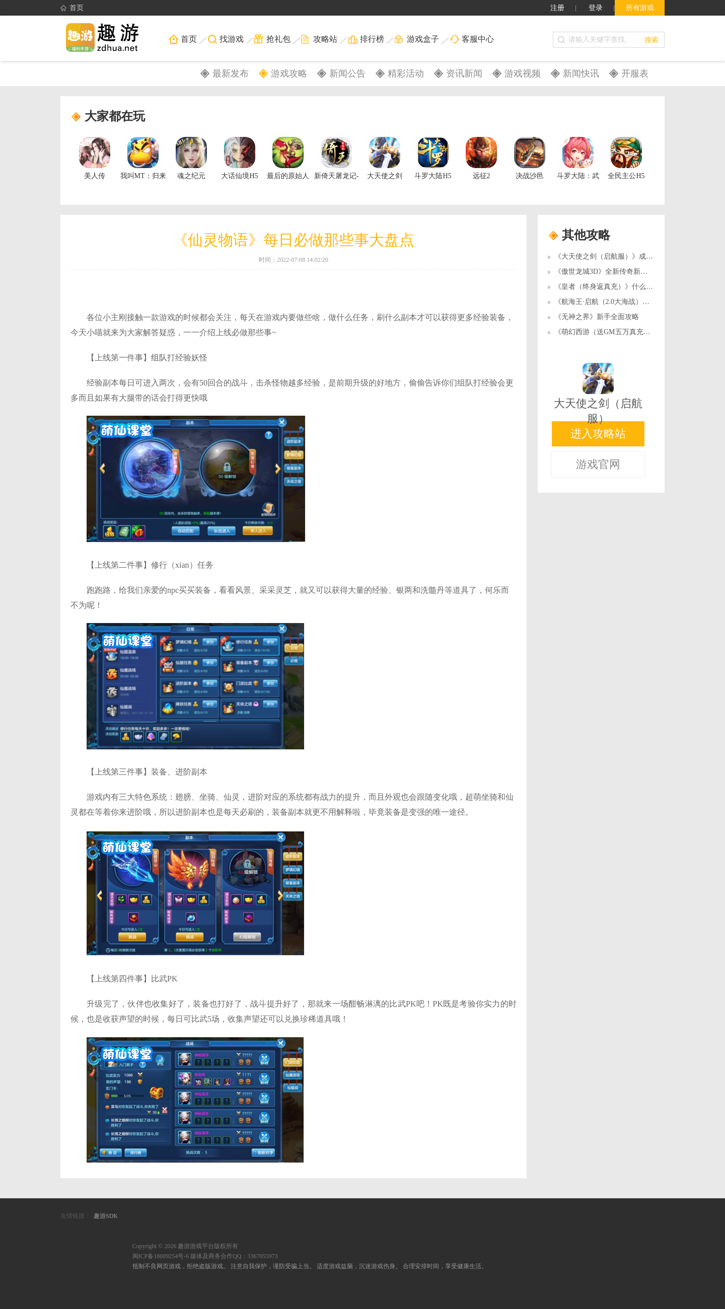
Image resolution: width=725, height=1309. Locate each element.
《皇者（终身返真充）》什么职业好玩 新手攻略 (629, 286)
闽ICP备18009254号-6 (160, 1256)
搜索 (651, 40)
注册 (557, 8)
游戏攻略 (289, 73)
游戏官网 (598, 464)
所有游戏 (640, 8)
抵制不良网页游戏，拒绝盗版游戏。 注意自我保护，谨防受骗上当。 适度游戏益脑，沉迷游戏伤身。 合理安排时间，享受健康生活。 (309, 1266)
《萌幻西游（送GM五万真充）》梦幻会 (616, 332)
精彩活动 (406, 73)
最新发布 (230, 73)
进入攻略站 (598, 433)
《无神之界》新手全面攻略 (596, 317)
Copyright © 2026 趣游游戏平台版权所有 (185, 1246)
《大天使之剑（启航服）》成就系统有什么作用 (628, 256)
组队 (159, 357)
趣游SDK (106, 1215)
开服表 (634, 73)
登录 (596, 8)
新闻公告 (347, 73)
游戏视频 (522, 73)
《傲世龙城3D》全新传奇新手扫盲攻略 (615, 271)
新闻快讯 (581, 73)
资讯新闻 (464, 73)
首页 (72, 8)
